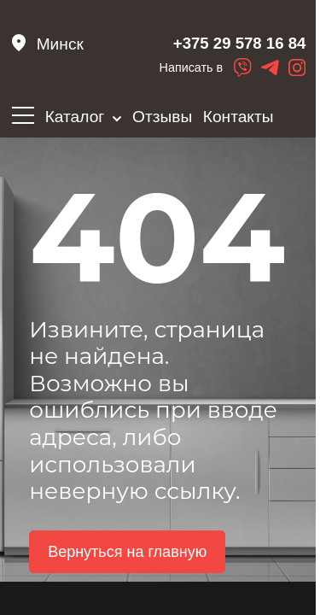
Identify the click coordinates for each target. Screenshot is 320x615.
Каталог (83, 117)
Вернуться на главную (127, 562)
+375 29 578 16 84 (220, 46)
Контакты (238, 117)
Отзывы (162, 117)
